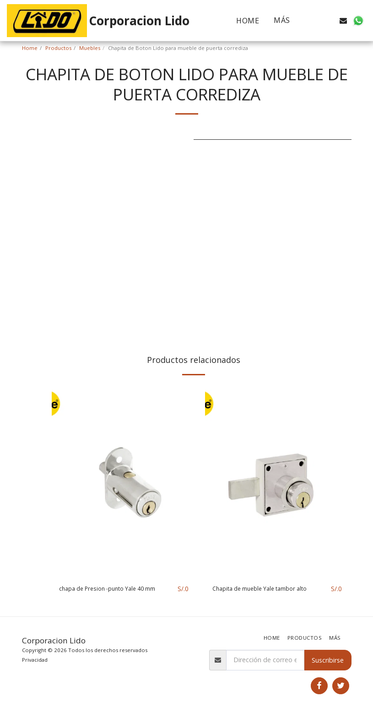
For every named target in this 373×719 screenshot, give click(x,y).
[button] (314, 20)
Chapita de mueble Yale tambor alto (266, 589)
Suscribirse (328, 660)
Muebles (89, 47)
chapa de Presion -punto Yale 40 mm (114, 589)
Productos (58, 47)
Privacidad (35, 659)
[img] (124, 480)
